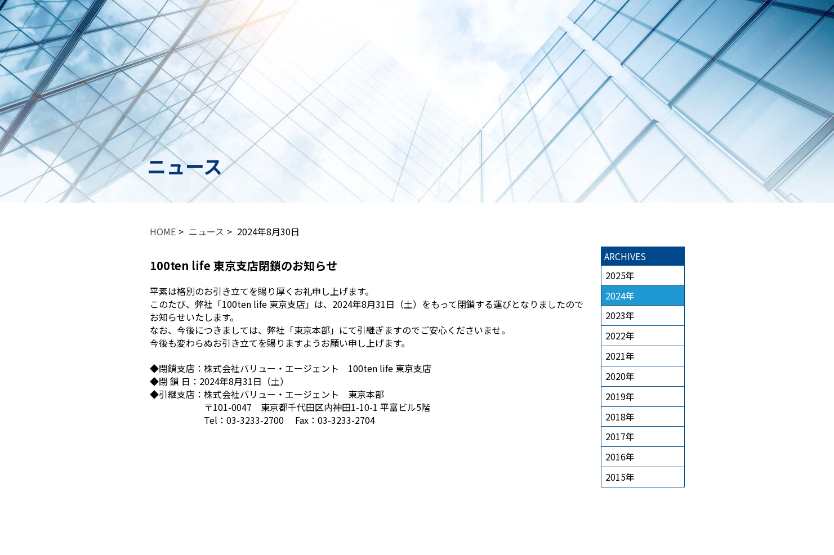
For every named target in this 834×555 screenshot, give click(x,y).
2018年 (620, 416)
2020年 (620, 376)
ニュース (206, 231)
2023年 (620, 315)
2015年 (620, 477)
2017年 (620, 436)
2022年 (620, 335)
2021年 (620, 355)
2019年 (620, 396)
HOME (163, 231)
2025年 (620, 275)
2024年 (620, 295)
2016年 (620, 456)
